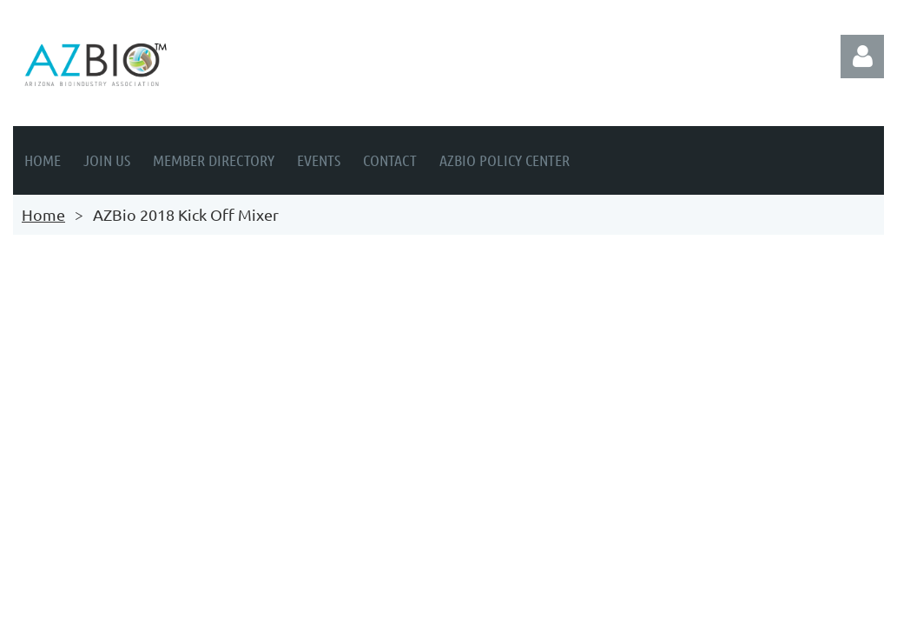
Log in (862, 56)
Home (43, 214)
